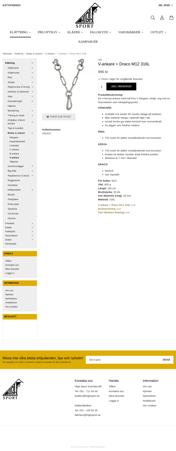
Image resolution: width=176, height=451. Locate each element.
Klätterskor (21, 68)
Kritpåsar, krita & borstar (21, 122)
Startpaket (13, 199)
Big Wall (21, 171)
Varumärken (131, 32)
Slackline (12, 209)
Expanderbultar (17, 141)
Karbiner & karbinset (21, 91)
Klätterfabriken (11, 5)
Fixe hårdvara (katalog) (111, 212)
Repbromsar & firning (21, 87)
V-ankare (14, 157)
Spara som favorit (59, 116)
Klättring (20, 32)
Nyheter (9, 294)
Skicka (166, 359)
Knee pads (13, 204)
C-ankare (14, 149)
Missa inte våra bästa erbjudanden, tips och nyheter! (43, 358)
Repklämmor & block (21, 175)
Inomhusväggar (21, 166)
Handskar (13, 185)
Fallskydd (100, 32)
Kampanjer (88, 42)
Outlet (158, 32)
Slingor (21, 82)
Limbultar (14, 145)
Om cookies (11, 306)
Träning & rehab (21, 115)
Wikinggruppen (97, 446)
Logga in (9, 273)
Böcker (11, 194)
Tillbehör (13, 161)
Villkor (8, 261)
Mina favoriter (12, 269)
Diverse (12, 218)
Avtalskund (11, 302)
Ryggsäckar (14, 180)
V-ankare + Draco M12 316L (114, 204)
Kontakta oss (12, 265)
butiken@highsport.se (87, 395)
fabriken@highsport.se (88, 414)
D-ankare (14, 153)
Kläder (75, 32)
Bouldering (21, 110)
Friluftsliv (49, 32)
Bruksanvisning (107, 208)
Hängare (13, 137)
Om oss (9, 290)
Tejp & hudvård (15, 128)
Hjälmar (12, 106)
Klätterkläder (21, 189)
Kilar (21, 96)
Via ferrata (13, 213)
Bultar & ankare (21, 133)
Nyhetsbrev (11, 298)
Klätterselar (21, 72)
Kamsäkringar (21, 101)
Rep (21, 77)
